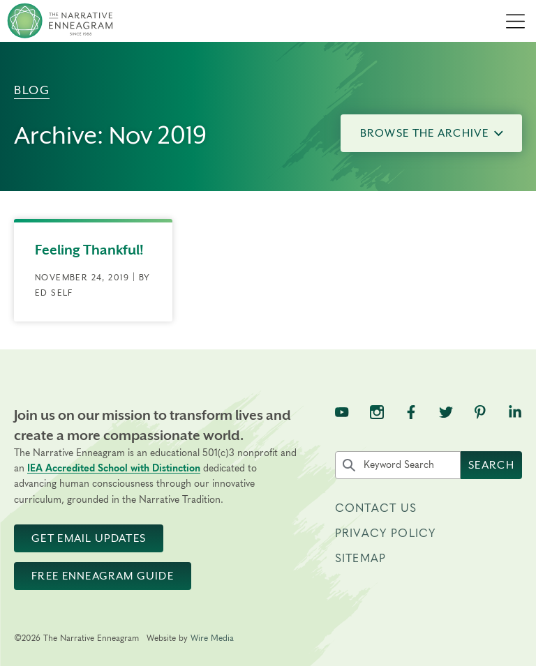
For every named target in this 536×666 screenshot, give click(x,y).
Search (491, 465)
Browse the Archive (431, 133)
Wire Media (212, 638)
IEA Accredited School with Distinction (113, 469)
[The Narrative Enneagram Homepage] (60, 21)
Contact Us (376, 508)
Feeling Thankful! (89, 249)
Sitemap (360, 558)
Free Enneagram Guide (102, 576)
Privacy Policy (385, 533)
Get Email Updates (88, 538)
